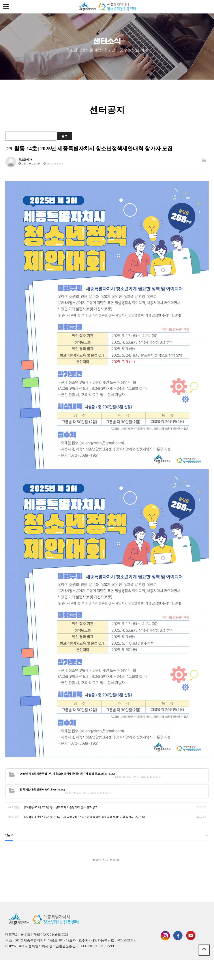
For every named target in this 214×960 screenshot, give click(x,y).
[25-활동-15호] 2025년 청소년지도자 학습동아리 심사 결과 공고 (61, 807)
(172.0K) (67, 773)
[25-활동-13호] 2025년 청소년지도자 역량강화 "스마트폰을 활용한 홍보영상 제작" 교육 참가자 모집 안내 (85, 817)
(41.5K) (42, 789)
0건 (22, 163)
